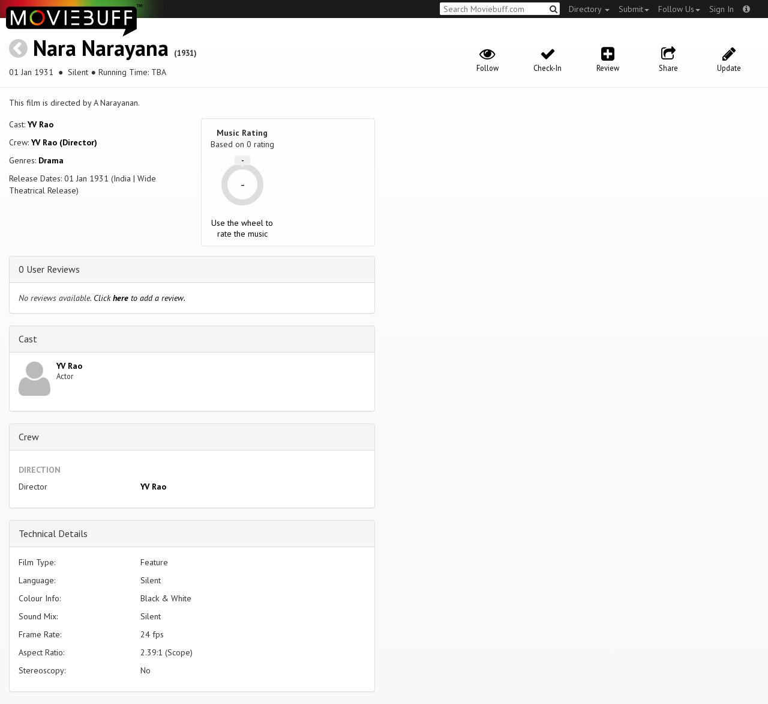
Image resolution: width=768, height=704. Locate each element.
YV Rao (40, 124)
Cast (28, 339)
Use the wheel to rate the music (242, 228)
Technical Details (53, 533)
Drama (51, 160)
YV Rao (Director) (64, 142)
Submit (634, 9)
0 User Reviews (49, 269)
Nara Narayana (101, 48)
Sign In (721, 9)
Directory (589, 9)
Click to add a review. (139, 298)
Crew (29, 437)
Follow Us (679, 9)
